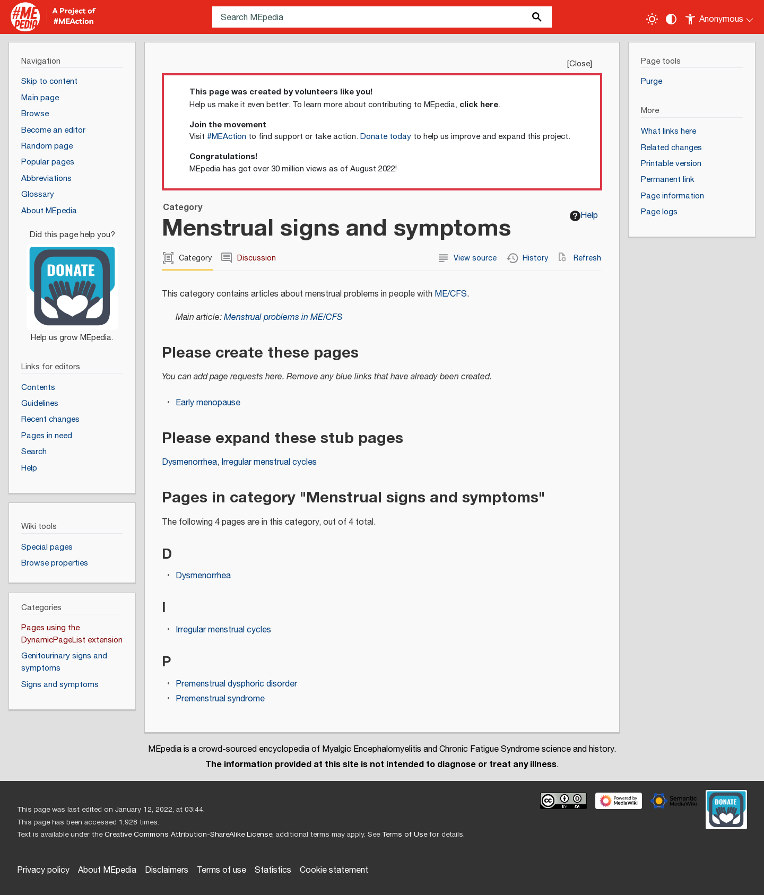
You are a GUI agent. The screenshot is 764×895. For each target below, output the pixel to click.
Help (584, 215)
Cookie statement (334, 870)
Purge (651, 81)
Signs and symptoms (60, 685)
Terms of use (221, 870)
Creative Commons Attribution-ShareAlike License (188, 834)
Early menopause (208, 403)
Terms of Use (404, 834)
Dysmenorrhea (189, 462)
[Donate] (72, 281)
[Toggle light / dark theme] (652, 19)
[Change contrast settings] (671, 19)
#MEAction (226, 137)
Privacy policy (43, 870)
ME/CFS (451, 294)
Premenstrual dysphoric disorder (236, 684)
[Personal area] (720, 17)
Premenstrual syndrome (220, 699)
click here (478, 104)
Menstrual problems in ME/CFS (283, 317)
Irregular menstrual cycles (269, 462)
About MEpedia (107, 870)
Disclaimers (166, 870)
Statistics (273, 870)
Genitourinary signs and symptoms (64, 662)
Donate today (385, 137)
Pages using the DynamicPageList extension (72, 634)
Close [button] (579, 64)
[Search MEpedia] (382, 17)
